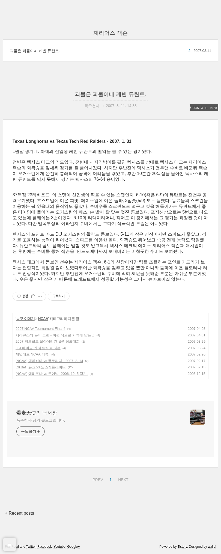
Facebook (44, 547)
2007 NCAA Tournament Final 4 (40, 329)
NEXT (122, 479)
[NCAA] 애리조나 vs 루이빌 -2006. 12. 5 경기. (52, 374)
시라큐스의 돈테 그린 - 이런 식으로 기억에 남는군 (55, 335)
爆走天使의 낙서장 (36, 413)
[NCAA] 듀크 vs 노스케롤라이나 (41, 367)
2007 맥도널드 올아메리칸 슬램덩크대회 (48, 341)
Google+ (73, 547)
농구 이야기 (25, 318)
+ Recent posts (19, 513)
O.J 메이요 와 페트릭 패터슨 (38, 348)
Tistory (182, 547)
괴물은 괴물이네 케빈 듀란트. (35, 51)
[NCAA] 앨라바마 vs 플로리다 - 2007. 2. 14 (49, 361)
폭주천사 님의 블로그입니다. (40, 420)
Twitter (31, 547)
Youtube (59, 547)
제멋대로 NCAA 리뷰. (32, 354)
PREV (97, 479)
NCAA (43, 318)
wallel (212, 547)
